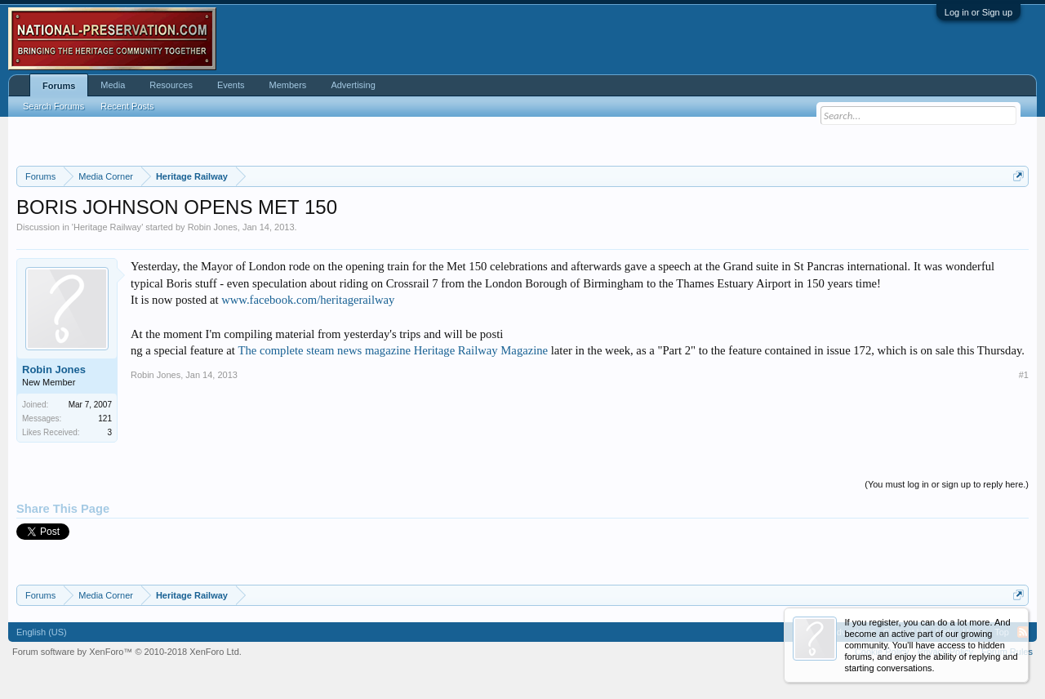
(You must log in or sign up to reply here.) (947, 484)
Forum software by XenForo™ (127, 652)
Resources (171, 85)
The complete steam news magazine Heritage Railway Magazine (393, 350)
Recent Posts (126, 106)
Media (112, 85)
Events (231, 85)
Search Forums (53, 106)
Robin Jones (213, 227)
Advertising (353, 85)
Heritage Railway (107, 227)
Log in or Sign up (978, 12)
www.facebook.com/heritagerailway (307, 299)
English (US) (41, 632)
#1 (1024, 375)
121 (105, 418)
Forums (58, 86)
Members (288, 85)
